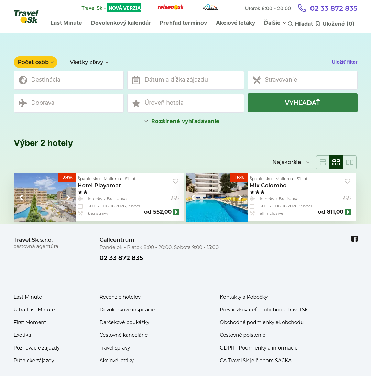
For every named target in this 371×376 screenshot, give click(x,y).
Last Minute (66, 22)
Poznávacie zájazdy (37, 348)
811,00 (335, 212)
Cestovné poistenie (243, 335)
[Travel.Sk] (30, 16)
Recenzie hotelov (120, 297)
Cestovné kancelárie (124, 335)
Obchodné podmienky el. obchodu (262, 322)
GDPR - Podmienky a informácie (259, 348)
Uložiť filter (344, 62)
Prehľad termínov (183, 22)
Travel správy (115, 348)
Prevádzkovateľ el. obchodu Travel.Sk (264, 310)
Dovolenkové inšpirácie (127, 310)
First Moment (30, 322)
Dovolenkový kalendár (121, 22)
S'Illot (130, 178)
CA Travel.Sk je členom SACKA (256, 360)
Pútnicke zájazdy (34, 360)
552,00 (162, 212)
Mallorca (112, 178)
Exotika (22, 335)
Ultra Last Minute (34, 310)
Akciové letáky (235, 22)
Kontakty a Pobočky (244, 297)
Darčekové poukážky (125, 322)
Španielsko (89, 178)
